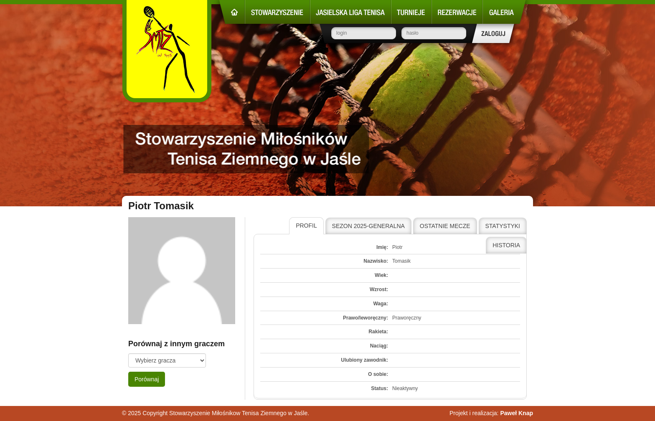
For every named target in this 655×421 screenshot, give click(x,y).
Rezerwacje (457, 12)
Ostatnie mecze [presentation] (445, 226)
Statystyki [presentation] (502, 226)
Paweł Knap (516, 413)
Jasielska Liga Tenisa (350, 12)
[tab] (306, 226)
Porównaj (147, 379)
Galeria (504, 12)
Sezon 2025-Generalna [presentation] (368, 226)
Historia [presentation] (506, 245)
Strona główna (231, 12)
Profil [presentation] (306, 225)
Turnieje (411, 12)
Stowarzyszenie (277, 12)
